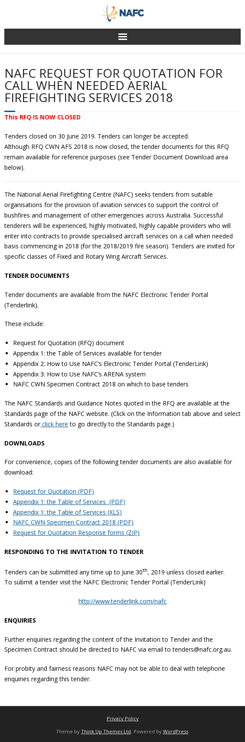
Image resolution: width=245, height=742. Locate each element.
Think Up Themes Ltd (106, 731)
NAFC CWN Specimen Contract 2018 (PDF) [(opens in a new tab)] (73, 522)
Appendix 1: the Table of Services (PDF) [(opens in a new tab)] (69, 502)
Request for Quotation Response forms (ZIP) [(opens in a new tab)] (76, 532)
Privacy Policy (123, 718)
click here (54, 424)
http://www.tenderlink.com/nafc (122, 601)
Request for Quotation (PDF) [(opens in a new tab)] (53, 491)
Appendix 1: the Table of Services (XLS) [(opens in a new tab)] (67, 512)
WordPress (175, 731)
